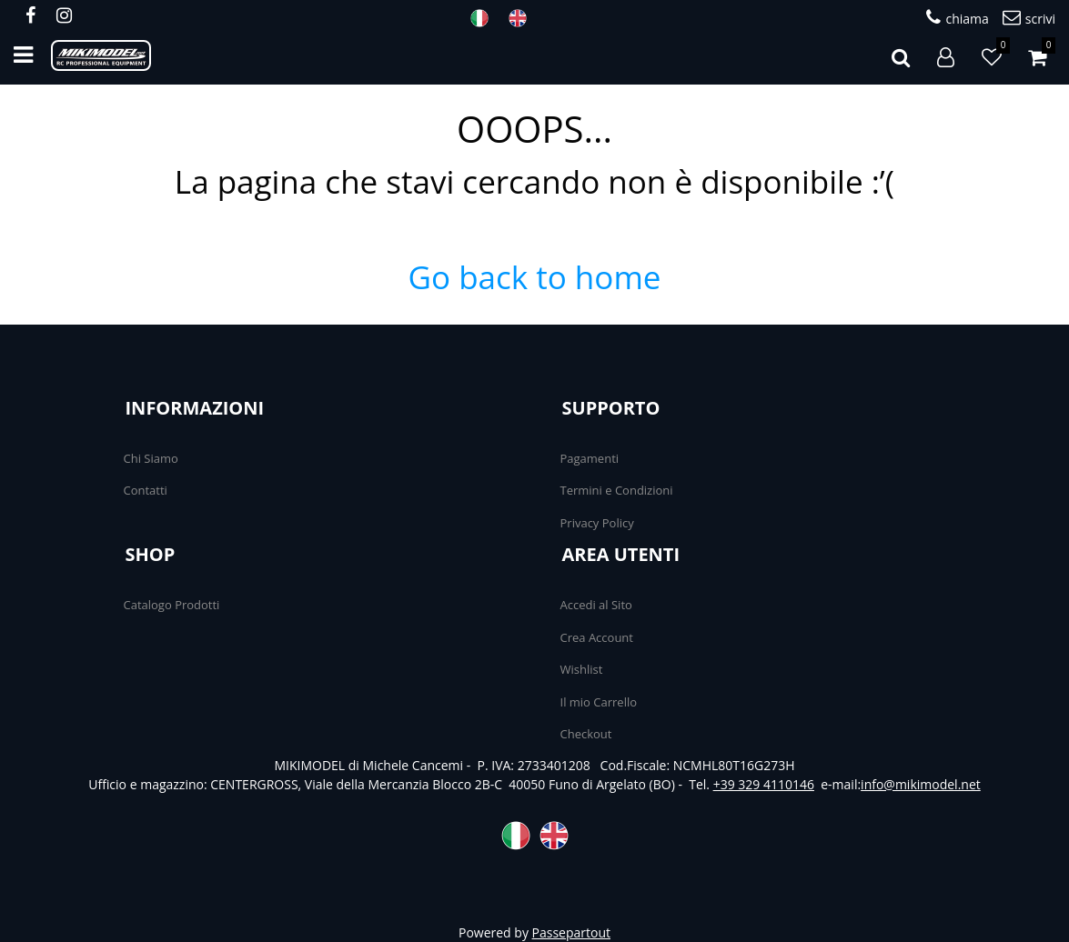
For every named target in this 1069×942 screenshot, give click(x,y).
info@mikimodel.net (921, 784)
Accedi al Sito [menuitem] (596, 604)
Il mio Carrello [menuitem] (599, 702)
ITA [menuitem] (484, 18)
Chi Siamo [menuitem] (151, 458)
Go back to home (534, 277)
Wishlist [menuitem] (581, 669)
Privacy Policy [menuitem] (597, 523)
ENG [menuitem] (523, 18)
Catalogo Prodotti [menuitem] (172, 604)
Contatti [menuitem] (145, 490)
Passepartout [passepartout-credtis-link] (571, 932)
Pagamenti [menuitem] (590, 458)
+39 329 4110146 (763, 784)
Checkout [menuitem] (586, 734)
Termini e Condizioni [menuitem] (616, 490)
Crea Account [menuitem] (596, 637)
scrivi (1029, 17)
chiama (957, 17)
